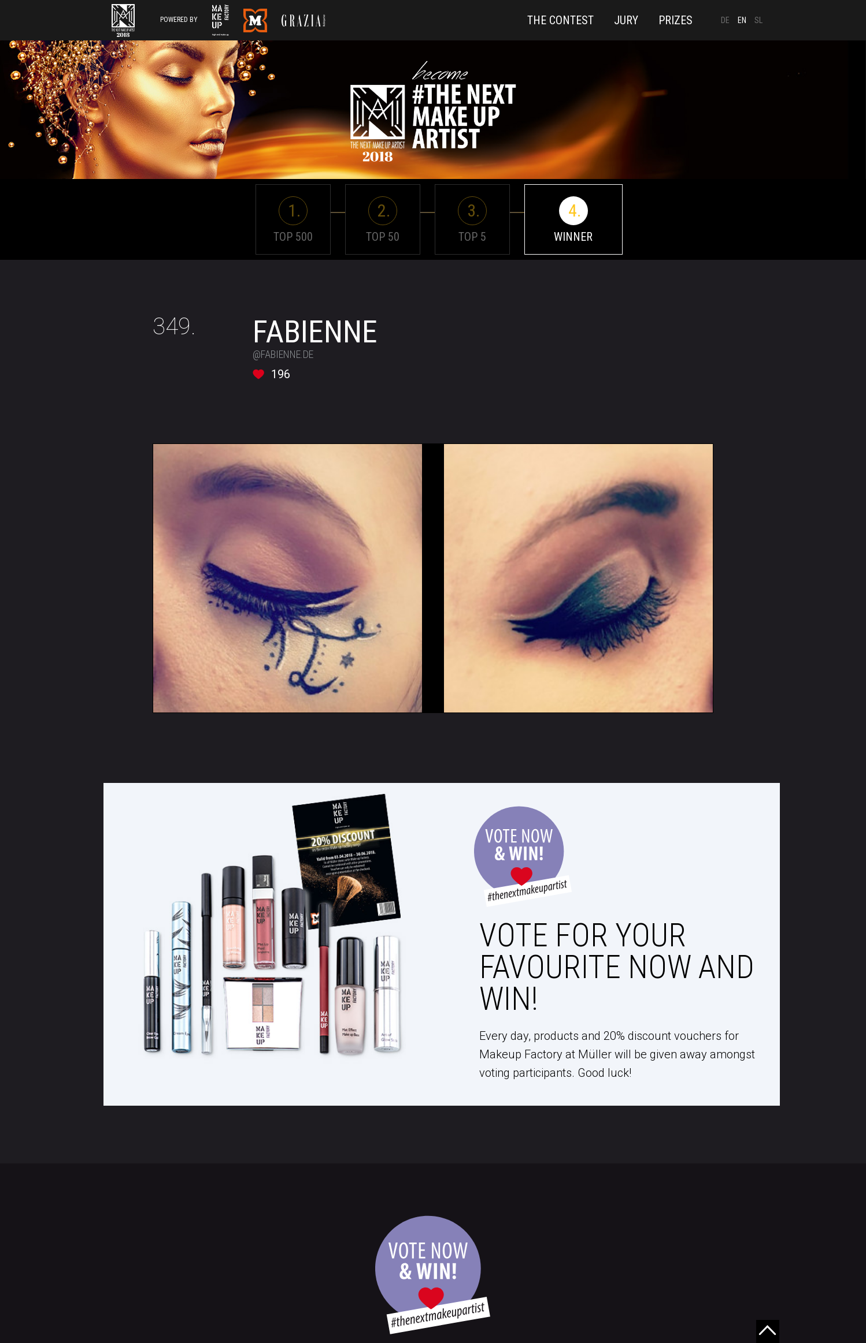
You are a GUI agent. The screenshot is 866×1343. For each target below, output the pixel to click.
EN (742, 20)
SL (758, 20)
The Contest (560, 20)
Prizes (675, 20)
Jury (626, 20)
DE (725, 20)
